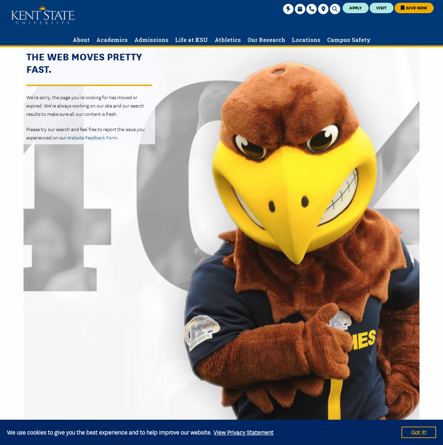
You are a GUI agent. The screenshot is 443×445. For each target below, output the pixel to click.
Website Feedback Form (92, 137)
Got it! (418, 432)
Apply (355, 7)
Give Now (414, 7)
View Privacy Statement (243, 432)
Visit (381, 7)
